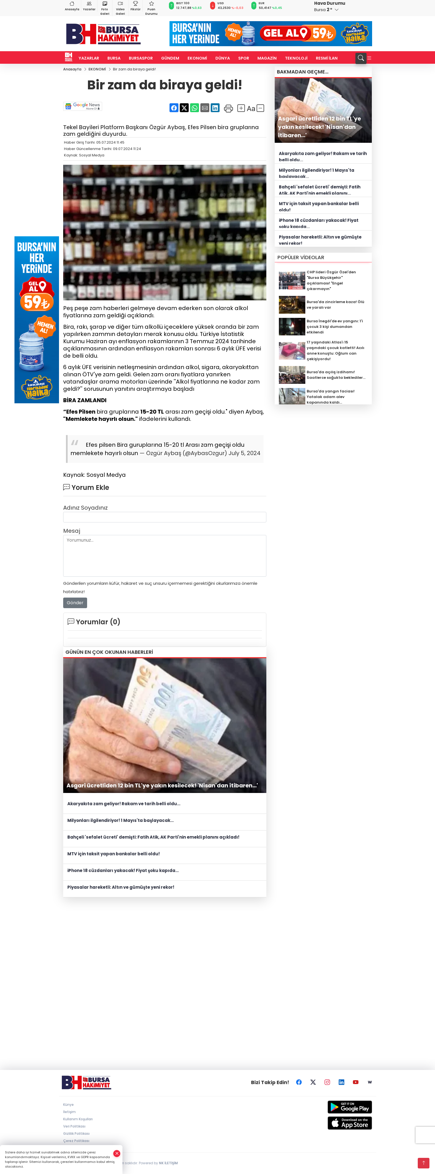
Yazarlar (89, 5)
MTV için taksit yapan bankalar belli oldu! (113, 854)
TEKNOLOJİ (296, 58)
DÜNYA (222, 58)
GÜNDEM (170, 58)
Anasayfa (72, 5)
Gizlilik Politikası (76, 1133)
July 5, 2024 (244, 453)
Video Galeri (120, 8)
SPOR (243, 58)
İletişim (69, 1112)
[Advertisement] (217, 945)
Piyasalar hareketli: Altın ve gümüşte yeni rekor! (120, 887)
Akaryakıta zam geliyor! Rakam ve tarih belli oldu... (123, 804)
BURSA (114, 58)
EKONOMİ (197, 58)
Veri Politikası (74, 1126)
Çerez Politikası (76, 1141)
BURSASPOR (141, 58)
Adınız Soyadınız (85, 508)
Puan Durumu (151, 8)
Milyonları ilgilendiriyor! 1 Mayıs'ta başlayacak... (120, 821)
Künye (68, 1104)
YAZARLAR (88, 58)
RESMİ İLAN (327, 58)
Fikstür (136, 5)
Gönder (75, 603)
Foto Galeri (104, 8)
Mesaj (71, 531)
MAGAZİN (267, 58)
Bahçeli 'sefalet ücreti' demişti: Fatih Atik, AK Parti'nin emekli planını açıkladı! (153, 837)
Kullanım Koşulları (78, 1119)
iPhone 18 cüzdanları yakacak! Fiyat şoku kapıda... (123, 871)
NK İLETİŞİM (168, 1163)
